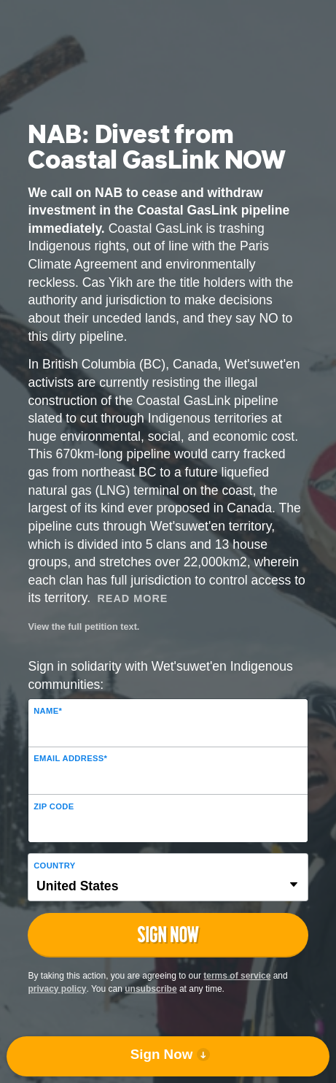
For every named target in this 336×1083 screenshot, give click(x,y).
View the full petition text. (83, 626)
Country (54, 865)
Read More (132, 598)
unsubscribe (150, 989)
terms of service (236, 976)
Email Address (70, 758)
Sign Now (161, 1054)
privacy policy (57, 989)
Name (48, 710)
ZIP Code (54, 806)
